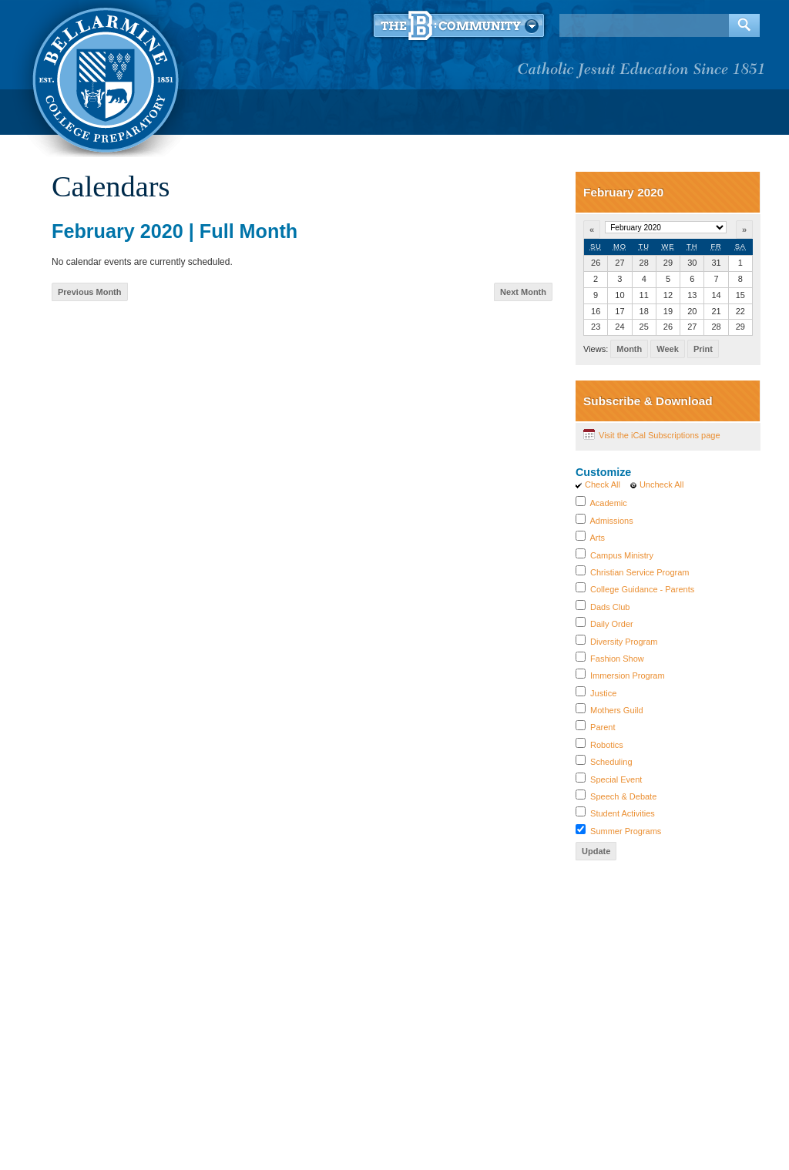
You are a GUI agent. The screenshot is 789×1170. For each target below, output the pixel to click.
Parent (602, 727)
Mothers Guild (616, 710)
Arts (597, 537)
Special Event (616, 779)
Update (596, 851)
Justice (603, 693)
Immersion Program (627, 675)
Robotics (606, 744)
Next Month (523, 292)
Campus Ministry (621, 555)
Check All (602, 484)
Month (629, 349)
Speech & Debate (623, 796)
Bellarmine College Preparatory (104, 77)
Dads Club (610, 607)
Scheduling (611, 761)
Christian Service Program (639, 572)
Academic (607, 503)
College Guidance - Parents (642, 589)
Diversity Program (623, 641)
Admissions (611, 520)
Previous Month (90, 292)
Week (667, 349)
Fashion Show (617, 658)
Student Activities (622, 813)
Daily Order (611, 624)
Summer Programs (625, 831)
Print (703, 349)
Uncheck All (661, 484)
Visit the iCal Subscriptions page (659, 435)
